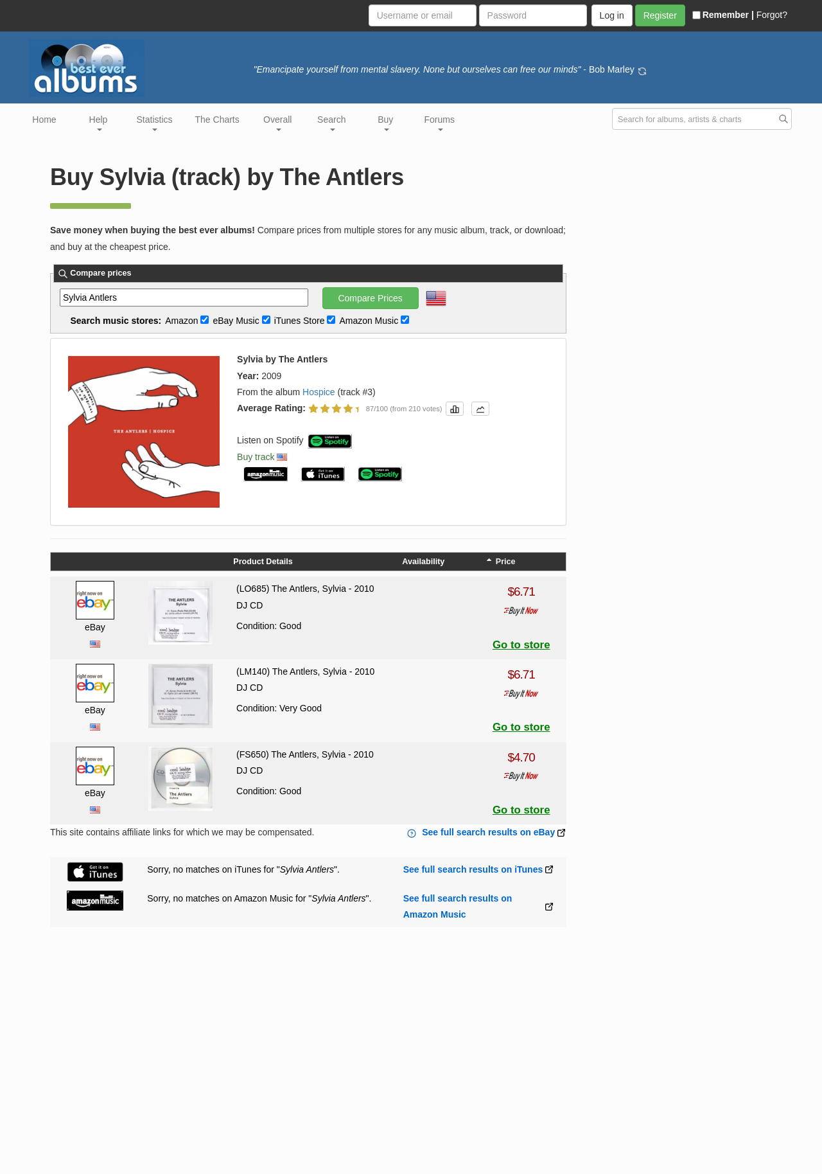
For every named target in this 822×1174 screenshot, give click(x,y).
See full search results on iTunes (473, 869)
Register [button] (660, 15)
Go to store (521, 645)
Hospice (318, 392)
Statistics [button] (155, 122)
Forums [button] (439, 122)
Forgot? (771, 15)
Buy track (255, 457)
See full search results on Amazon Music (457, 906)
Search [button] (331, 122)
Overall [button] (277, 122)
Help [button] (98, 122)
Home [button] (44, 119)
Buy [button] (385, 122)
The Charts (217, 119)
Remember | (723, 15)
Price (501, 561)
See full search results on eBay (488, 832)
